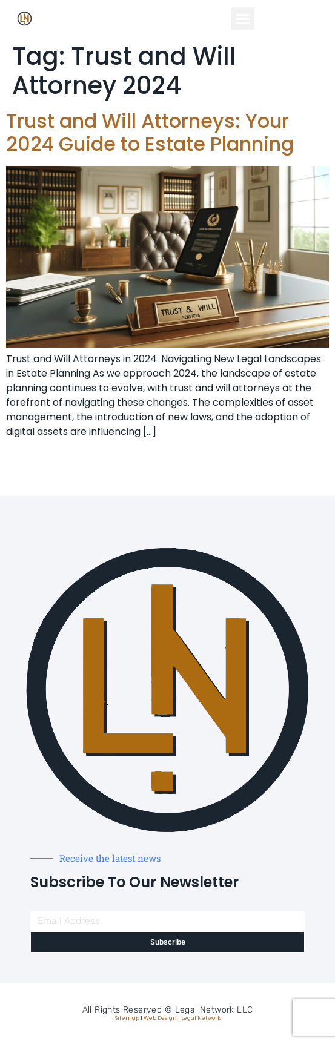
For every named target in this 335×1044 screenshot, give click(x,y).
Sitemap (127, 1018)
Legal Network (201, 1018)
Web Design (160, 1018)
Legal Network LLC (214, 1010)
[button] (242, 18)
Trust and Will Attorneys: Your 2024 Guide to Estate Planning (150, 132)
